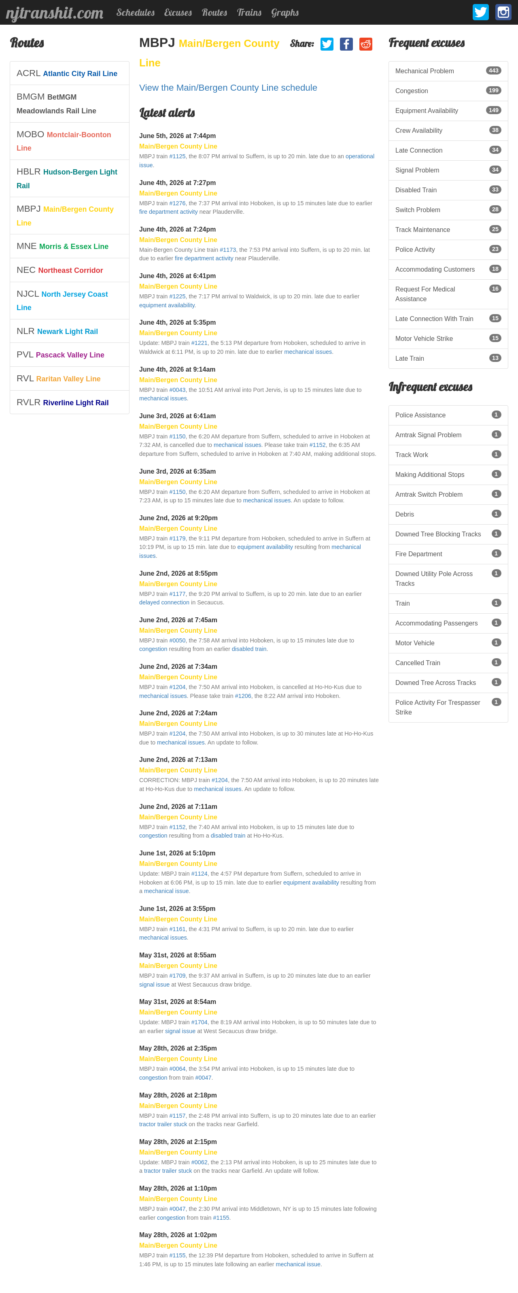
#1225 (177, 296)
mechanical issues (308, 352)
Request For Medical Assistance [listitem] (448, 293)
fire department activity (168, 211)
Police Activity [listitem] (448, 249)
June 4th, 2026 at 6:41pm (177, 275)
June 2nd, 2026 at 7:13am (178, 759)
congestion (153, 649)
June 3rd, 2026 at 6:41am (177, 416)
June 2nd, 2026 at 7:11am (178, 806)
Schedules (135, 12)
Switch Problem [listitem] (448, 209)
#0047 (203, 1077)
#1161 (177, 929)
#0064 (177, 1068)
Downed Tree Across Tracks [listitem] (448, 682)
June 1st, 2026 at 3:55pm (177, 908)
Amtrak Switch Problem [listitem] (448, 494)
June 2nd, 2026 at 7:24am (178, 713)
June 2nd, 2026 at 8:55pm (178, 573)
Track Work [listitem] (448, 454)
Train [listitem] (448, 603)
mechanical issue (166, 891)
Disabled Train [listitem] (448, 189)
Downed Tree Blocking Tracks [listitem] (448, 534)
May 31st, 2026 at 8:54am (177, 1001)
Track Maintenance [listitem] (448, 229)
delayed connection (164, 602)
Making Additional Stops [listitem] (448, 474)
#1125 (177, 156)
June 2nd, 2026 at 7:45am (178, 620)
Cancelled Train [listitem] (448, 662)
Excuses (178, 12)
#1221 (199, 343)
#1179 (177, 538)
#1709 (177, 975)
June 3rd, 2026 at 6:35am (177, 471)
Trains (249, 12)
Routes (214, 12)
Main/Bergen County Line (178, 146)
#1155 (221, 1217)
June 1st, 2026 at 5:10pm (177, 853)
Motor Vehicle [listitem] (448, 642)
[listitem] (70, 73)
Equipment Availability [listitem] (448, 110)
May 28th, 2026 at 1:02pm (178, 1234)
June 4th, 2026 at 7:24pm (177, 229)
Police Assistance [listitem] (448, 414)
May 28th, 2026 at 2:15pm (178, 1141)
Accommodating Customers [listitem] (448, 269)
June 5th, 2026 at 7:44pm (177, 135)
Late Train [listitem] (448, 358)
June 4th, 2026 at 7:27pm (177, 182)
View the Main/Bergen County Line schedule (228, 88)
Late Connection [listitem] (448, 150)
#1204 (177, 687)
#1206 (243, 696)
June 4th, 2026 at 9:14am (177, 369)
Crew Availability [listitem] (448, 130)
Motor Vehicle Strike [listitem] (448, 338)
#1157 (177, 1115)
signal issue (154, 984)
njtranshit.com (54, 12)
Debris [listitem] (448, 514)
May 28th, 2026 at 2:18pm (178, 1095)
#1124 (199, 873)
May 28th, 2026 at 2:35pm (178, 1048)
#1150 (177, 436)
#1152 (318, 445)
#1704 (199, 1022)
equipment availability (167, 305)
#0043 (177, 390)
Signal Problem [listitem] (448, 170)
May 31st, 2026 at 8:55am (177, 955)
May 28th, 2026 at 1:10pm (178, 1188)
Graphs (285, 12)
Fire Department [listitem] (448, 553)
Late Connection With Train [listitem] (448, 318)
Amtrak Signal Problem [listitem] (448, 434)
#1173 (228, 250)
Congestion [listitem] (448, 90)
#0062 (199, 1162)
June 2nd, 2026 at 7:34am (178, 666)
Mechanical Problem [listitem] (448, 70)
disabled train (249, 649)
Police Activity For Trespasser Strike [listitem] (448, 707)
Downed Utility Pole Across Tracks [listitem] (448, 578)
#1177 (177, 594)
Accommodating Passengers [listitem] (448, 623)
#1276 (177, 203)
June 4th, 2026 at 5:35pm (177, 322)
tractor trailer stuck (163, 1124)
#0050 (177, 640)
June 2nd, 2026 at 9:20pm (178, 518)
